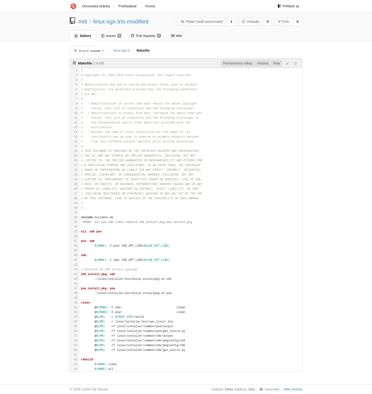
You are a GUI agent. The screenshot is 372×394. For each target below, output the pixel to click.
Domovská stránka (96, 6)
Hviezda (250, 21)
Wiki (176, 36)
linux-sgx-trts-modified (121, 21)
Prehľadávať (127, 6)
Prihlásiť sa (288, 6)
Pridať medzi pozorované (201, 21)
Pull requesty (146, 36)
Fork (284, 21)
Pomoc (150, 6)
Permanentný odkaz (238, 63)
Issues (111, 36)
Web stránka (293, 389)
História (262, 63)
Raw (276, 63)
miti (83, 21)
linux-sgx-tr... (123, 50)
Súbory (83, 36)
